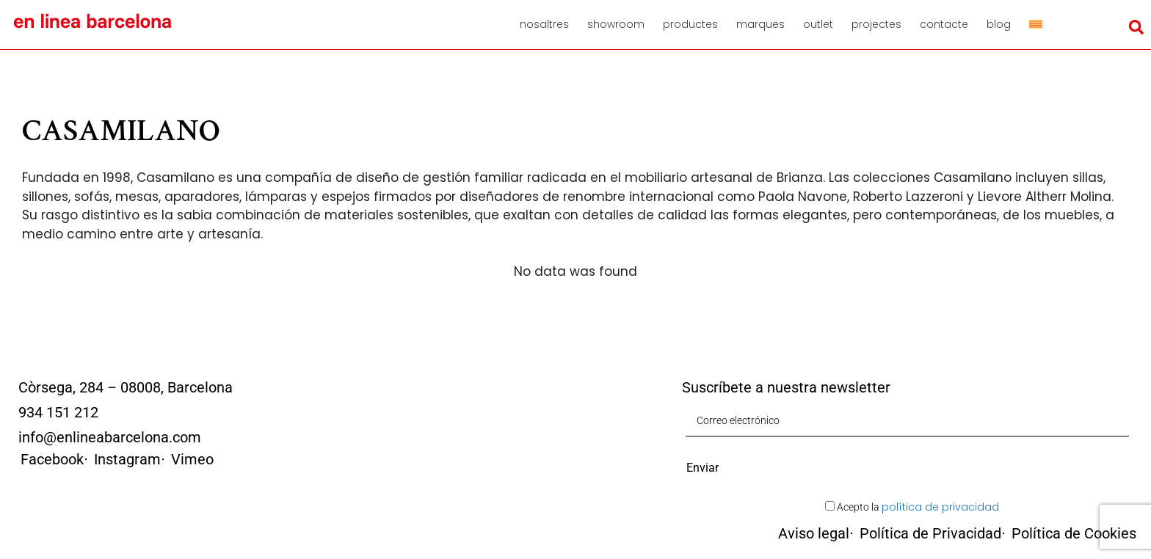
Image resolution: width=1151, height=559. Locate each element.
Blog (999, 24)
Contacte (944, 24)
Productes (690, 24)
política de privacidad (940, 507)
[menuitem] (1040, 24)
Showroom (616, 24)
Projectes (876, 24)
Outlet (818, 24)
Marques (760, 24)
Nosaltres (544, 24)
